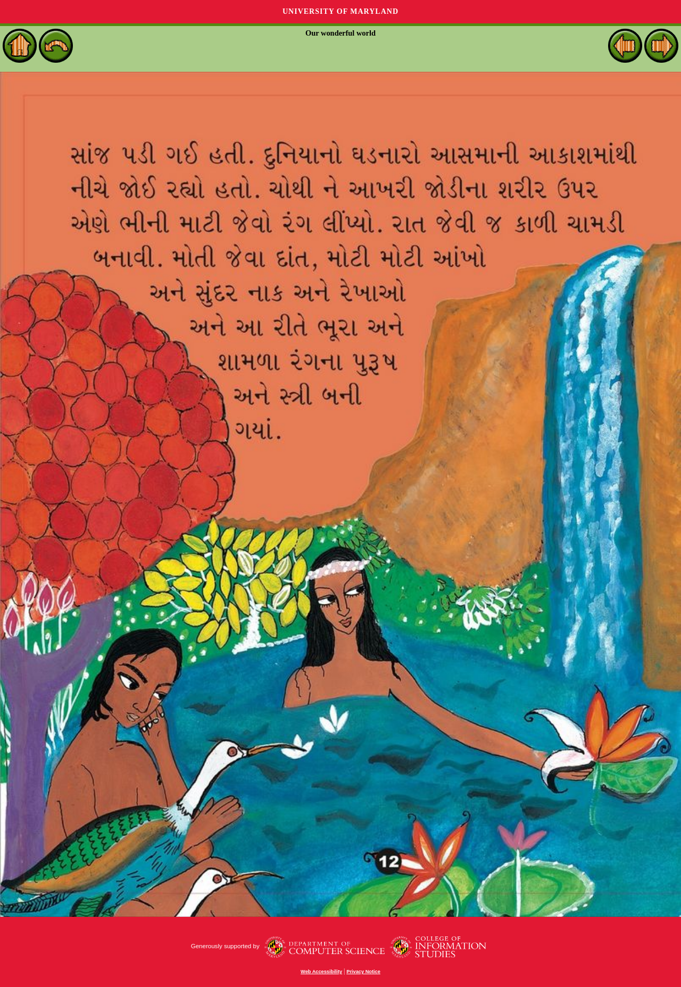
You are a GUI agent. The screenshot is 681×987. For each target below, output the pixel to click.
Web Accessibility (321, 971)
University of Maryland (340, 11)
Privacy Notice (363, 971)
